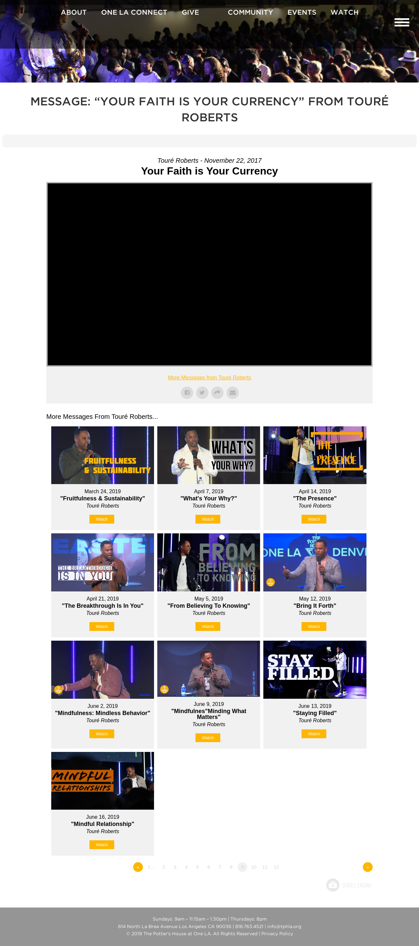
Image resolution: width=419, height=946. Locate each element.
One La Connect (134, 13)
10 (253, 867)
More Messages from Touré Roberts (209, 377)
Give (190, 13)
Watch (345, 13)
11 (265, 867)
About (74, 13)
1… (151, 867)
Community (250, 13)
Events (301, 13)
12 (276, 867)
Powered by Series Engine (348, 885)
